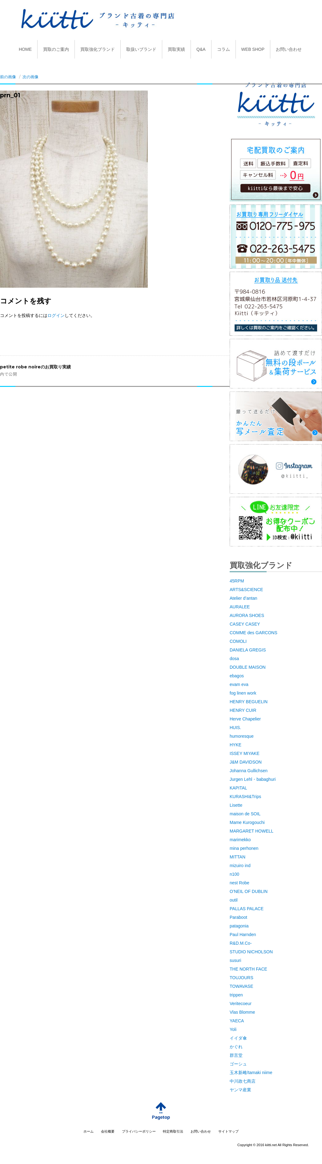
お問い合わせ (289, 49)
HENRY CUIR (243, 710)
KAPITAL (238, 787)
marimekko (240, 839)
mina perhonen (244, 848)
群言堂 (236, 1055)
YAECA (237, 1020)
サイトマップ (228, 1131)
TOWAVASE (241, 986)
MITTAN (237, 856)
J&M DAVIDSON (246, 762)
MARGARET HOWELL (251, 831)
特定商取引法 (173, 1131)
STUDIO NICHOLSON (251, 951)
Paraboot (238, 917)
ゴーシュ (238, 1063)
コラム (223, 49)
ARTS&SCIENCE (246, 589)
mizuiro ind (240, 865)
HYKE (235, 744)
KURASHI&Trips (245, 796)
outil (234, 900)
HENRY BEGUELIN (249, 701)
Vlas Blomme (242, 1012)
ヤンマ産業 (240, 1089)
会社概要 (108, 1131)
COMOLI (238, 641)
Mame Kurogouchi (247, 822)
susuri (235, 960)
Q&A (201, 49)
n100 (234, 874)
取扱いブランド (141, 49)
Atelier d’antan (243, 598)
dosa (234, 658)
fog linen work (243, 693)
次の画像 (30, 76)
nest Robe (239, 882)
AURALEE (240, 606)
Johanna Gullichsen (249, 770)
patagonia (239, 925)
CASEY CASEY (245, 624)
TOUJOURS (241, 977)
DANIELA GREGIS (248, 649)
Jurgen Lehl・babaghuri (253, 779)
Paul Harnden (243, 934)
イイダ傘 (238, 1038)
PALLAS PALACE (247, 908)
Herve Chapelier (245, 718)
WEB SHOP (252, 49)
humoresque (242, 736)
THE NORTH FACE (248, 969)
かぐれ (236, 1046)
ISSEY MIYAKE (245, 753)
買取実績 (176, 49)
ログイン (56, 315)
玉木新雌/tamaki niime (251, 1072)
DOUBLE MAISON (248, 667)
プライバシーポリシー (139, 1131)
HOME (25, 49)
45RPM (237, 580)
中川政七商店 (243, 1081)
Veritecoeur (241, 1003)
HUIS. (235, 727)
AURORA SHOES (247, 615)
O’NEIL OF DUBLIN (249, 891)
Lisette (236, 805)
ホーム (88, 1131)
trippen (236, 994)
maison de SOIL (245, 813)
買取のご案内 (56, 49)
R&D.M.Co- (241, 943)
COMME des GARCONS (253, 632)
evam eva (239, 684)
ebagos (237, 675)
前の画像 (8, 76)
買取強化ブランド (97, 49)
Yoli (233, 1029)
